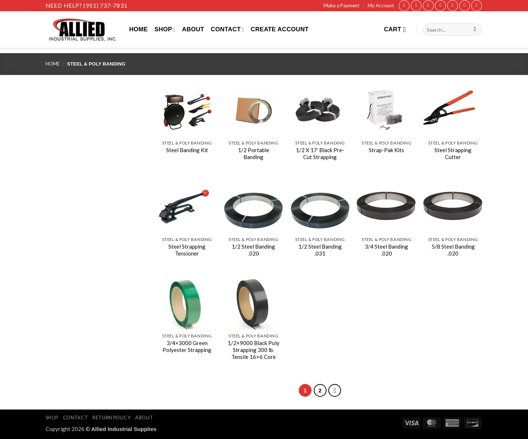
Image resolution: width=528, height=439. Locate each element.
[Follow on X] (428, 5)
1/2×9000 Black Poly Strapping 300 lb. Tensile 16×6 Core (253, 350)
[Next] (334, 390)
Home (138, 29)
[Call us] (452, 5)
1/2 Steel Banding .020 (253, 250)
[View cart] (397, 29)
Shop (165, 29)
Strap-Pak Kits (386, 150)
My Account (381, 5)
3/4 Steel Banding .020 (386, 250)
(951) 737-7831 (105, 5)
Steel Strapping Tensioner (187, 250)
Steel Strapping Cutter (453, 153)
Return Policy (111, 417)
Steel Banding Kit (187, 150)
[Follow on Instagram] (416, 5)
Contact (227, 29)
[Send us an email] (440, 5)
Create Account (280, 29)
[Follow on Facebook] (404, 5)
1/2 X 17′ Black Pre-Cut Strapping (320, 153)
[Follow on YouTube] (476, 5)
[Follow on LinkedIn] (464, 5)
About (193, 29)
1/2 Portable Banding (253, 153)
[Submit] (475, 29)
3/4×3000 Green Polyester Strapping (187, 346)
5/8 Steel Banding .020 (453, 250)
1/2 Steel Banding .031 (320, 250)
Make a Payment (341, 5)
